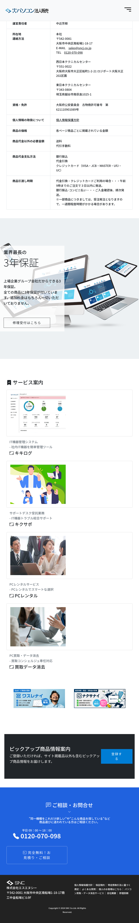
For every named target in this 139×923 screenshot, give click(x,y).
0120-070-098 (73, 52)
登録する (116, 756)
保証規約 (100, 885)
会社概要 (111, 893)
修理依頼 (123, 893)
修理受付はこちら (27, 322)
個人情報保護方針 (67, 120)
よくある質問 (89, 889)
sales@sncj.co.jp (79, 48)
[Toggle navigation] (128, 10)
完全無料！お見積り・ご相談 (37, 855)
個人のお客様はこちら (110, 889)
